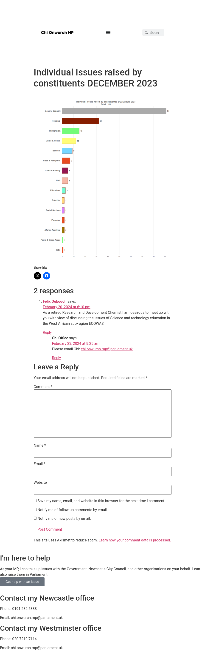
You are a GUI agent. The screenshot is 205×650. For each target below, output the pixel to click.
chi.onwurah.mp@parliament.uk (107, 349)
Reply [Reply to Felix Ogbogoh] (47, 332)
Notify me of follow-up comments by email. (72, 510)
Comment (43, 387)
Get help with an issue (22, 582)
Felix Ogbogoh (55, 301)
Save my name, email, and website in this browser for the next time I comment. (101, 501)
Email (39, 464)
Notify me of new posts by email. (64, 519)
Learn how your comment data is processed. (135, 540)
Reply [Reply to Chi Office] (56, 358)
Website (40, 482)
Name (40, 445)
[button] (108, 32)
